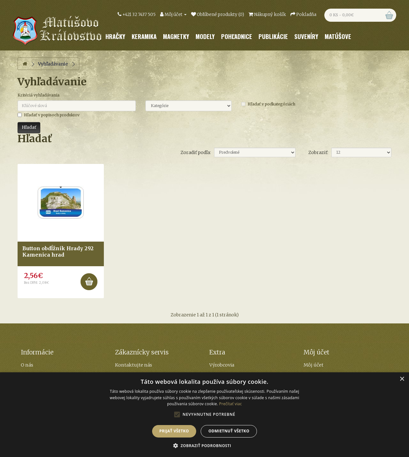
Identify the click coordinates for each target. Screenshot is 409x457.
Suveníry (306, 36)
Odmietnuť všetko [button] (228, 431)
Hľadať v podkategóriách (268, 104)
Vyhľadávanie (53, 64)
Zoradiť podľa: (196, 152)
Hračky (115, 36)
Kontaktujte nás (133, 365)
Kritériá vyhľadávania (38, 95)
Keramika (144, 36)
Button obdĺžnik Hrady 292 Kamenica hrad (58, 251)
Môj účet (313, 365)
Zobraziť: (318, 152)
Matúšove (338, 36)
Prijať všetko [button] (174, 431)
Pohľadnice (236, 36)
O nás (27, 365)
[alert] (204, 414)
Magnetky (176, 36)
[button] (204, 445)
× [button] (401, 379)
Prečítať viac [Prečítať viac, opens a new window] (230, 404)
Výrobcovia (221, 365)
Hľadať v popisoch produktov (49, 114)
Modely (205, 36)
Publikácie (273, 36)
